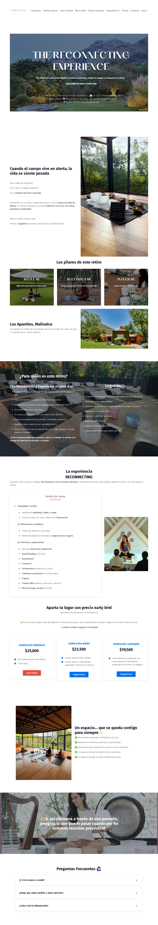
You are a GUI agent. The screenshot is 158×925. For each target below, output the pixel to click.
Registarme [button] (79, 675)
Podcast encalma (96, 10)
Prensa (125, 10)
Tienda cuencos (50, 10)
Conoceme (36, 10)
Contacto (134, 10)
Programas (112, 10)
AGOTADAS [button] (31, 674)
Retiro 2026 (80, 10)
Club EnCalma (66, 10)
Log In (144, 10)
